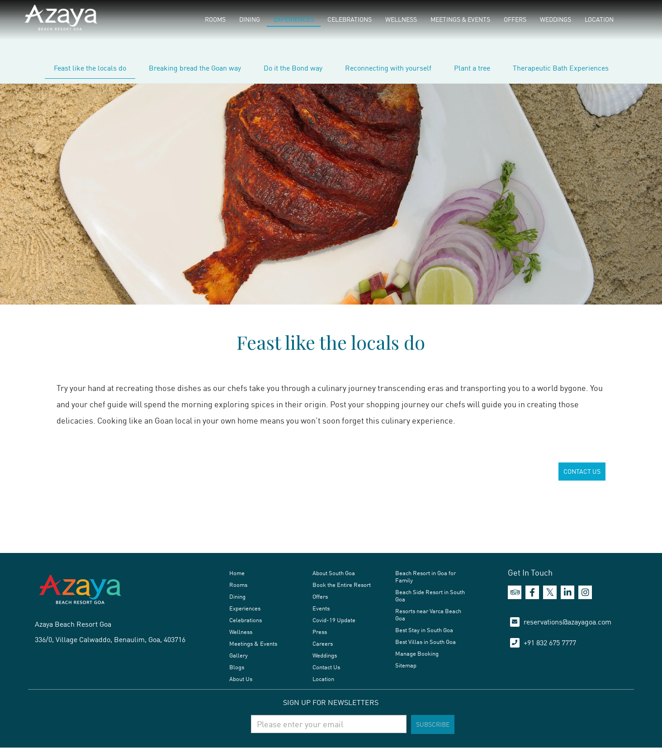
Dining (249, 19)
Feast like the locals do (90, 67)
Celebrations (349, 19)
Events (321, 608)
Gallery (238, 655)
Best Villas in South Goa (425, 641)
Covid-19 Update (333, 620)
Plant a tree (472, 67)
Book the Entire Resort (341, 584)
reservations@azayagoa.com (567, 621)
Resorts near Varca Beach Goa (428, 614)
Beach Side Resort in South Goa (430, 595)
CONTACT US (582, 471)
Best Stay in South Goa (424, 630)
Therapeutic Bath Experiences (561, 67)
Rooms (215, 19)
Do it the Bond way (293, 67)
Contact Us (326, 667)
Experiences (294, 19)
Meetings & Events (460, 19)
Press (319, 631)
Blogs (236, 667)
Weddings (555, 19)
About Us (240, 678)
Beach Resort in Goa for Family (425, 576)
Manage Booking (417, 653)
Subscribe (432, 724)
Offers (515, 19)
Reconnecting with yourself (388, 67)
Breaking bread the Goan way (195, 67)
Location (599, 19)
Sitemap (405, 665)
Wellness (401, 19)
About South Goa (333, 572)
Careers (322, 643)
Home (237, 572)
